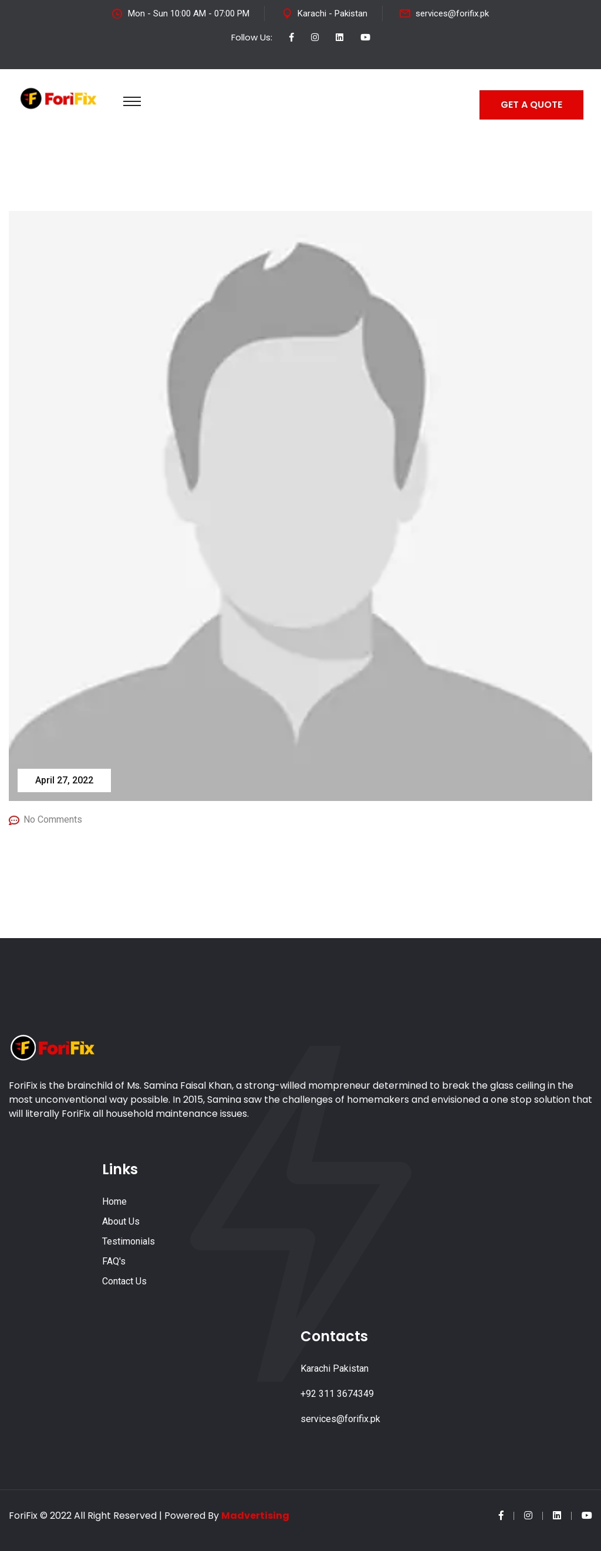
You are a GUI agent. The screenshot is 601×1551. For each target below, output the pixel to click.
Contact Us (124, 1281)
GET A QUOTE (531, 104)
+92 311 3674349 (337, 1393)
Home (114, 1201)
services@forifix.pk (452, 13)
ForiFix (23, 1515)
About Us (121, 1221)
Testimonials (128, 1241)
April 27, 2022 (64, 780)
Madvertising (255, 1515)
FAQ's (114, 1261)
